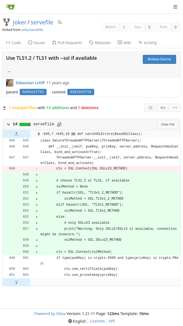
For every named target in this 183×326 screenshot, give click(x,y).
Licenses (97, 321)
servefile (42, 22)
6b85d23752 (33, 92)
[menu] (175, 108)
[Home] (10, 7)
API (112, 321)
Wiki (124, 42)
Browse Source (159, 59)
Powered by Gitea (50, 313)
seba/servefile (32, 29)
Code (13, 42)
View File (168, 124)
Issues (36, 42)
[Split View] (162, 108)
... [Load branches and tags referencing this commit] (9, 71)
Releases (99, 42)
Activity (147, 42)
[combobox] (150, 108)
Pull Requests (67, 42)
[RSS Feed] (59, 22)
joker (20, 22)
